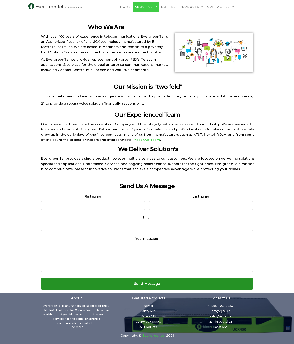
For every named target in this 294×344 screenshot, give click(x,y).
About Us (144, 6)
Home (125, 6)
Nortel (168, 6)
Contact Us (218, 6)
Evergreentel (153, 335)
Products (189, 6)
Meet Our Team (146, 140)
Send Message (147, 284)
